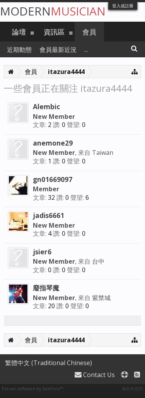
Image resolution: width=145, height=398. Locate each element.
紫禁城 (101, 297)
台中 (98, 261)
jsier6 (42, 251)
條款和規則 (132, 388)
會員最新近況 (58, 49)
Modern (53, 11)
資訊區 (54, 31)
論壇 (19, 31)
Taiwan (102, 152)
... (86, 49)
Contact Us (95, 375)
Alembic (46, 106)
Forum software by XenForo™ (32, 388)
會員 (89, 31)
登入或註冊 (122, 6)
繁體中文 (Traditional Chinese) (48, 363)
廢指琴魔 (46, 287)
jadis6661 (48, 215)
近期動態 (19, 49)
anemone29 (53, 143)
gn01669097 (52, 179)
